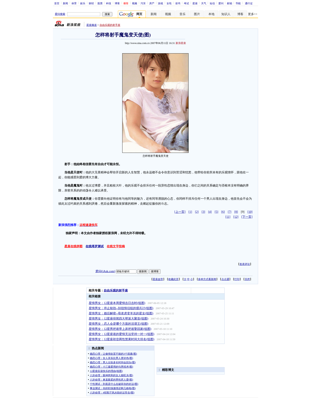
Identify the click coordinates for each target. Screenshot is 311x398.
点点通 (225, 279)
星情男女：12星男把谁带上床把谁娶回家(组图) (120, 329)
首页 (56, 3)
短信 (212, 3)
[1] (190, 211)
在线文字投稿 (116, 246)
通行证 (249, 3)
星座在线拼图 (73, 246)
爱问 (221, 3)
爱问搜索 (60, 14)
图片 (197, 14)
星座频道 (91, 25)
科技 (108, 3)
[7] (229, 211)
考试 (186, 3)
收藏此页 (173, 279)
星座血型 (158, 279)
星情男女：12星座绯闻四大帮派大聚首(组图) (118, 318)
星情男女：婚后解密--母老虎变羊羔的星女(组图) (121, 313)
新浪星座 (181, 43)
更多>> (252, 14)
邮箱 (229, 3)
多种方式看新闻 (207, 279)
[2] (196, 211)
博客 (117, 3)
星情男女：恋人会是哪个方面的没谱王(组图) (118, 323)
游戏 (160, 3)
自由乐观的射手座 (110, 25)
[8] (236, 211)
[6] (223, 211)
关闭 (247, 279)
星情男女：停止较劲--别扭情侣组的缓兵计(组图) (121, 308)
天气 (203, 3)
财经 (91, 3)
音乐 (182, 14)
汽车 (143, 3)
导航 (238, 3)
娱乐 (82, 3)
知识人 (225, 14)
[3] (203, 211)
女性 (169, 3)
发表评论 (245, 264)
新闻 (65, 3)
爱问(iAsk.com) (105, 271)
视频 (134, 3)
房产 (151, 3)
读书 (177, 3)
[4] (210, 211)
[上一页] (179, 211)
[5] (216, 211)
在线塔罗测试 (95, 246)
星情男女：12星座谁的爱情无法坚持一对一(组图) (121, 334)
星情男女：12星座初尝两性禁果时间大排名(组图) (121, 339)
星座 (195, 3)
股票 (100, 3)
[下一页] (246, 216)
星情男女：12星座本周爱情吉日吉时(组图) (117, 303)
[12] (235, 216)
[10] (250, 211)
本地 (211, 14)
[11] (227, 216)
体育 (74, 3)
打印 (237, 279)
